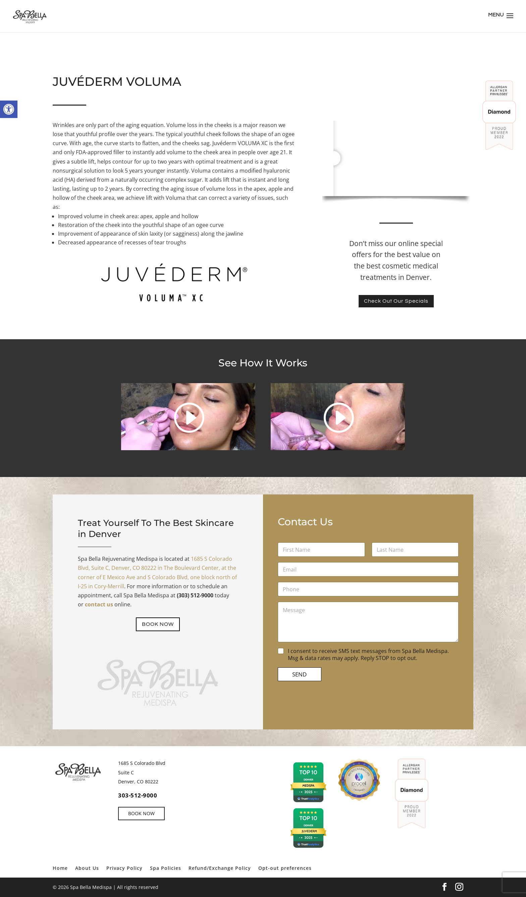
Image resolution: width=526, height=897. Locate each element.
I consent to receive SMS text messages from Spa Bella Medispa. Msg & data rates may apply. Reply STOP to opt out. (364, 655)
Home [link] (60, 868)
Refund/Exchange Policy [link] (220, 868)
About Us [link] (87, 868)
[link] (8, 109)
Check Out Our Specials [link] (396, 301)
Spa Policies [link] (165, 868)
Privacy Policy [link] (124, 868)
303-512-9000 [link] (137, 795)
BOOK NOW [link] (158, 624)
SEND (313, 678)
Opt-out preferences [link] (285, 868)
